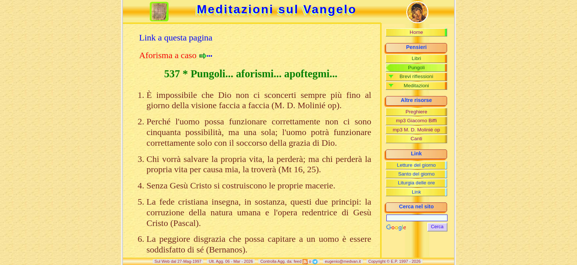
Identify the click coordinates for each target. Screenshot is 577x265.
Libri (416, 58)
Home (416, 32)
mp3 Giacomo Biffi (416, 120)
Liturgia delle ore (416, 183)
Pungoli (416, 67)
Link (416, 192)
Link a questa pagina (175, 37)
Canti (416, 138)
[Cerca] (416, 218)
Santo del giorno (416, 174)
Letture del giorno (416, 165)
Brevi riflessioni (416, 76)
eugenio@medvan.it (343, 261)
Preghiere (416, 111)
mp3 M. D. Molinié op (416, 129)
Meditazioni (416, 85)
